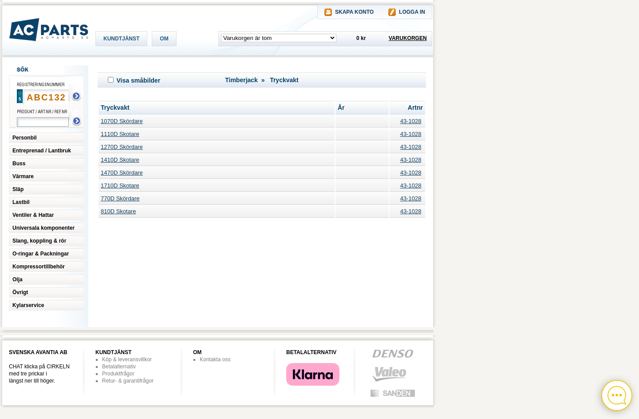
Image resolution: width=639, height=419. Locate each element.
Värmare (23, 176)
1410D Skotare (120, 159)
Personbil (24, 138)
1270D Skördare (122, 147)
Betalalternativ (119, 366)
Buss (18, 163)
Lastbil (21, 202)
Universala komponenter (43, 228)
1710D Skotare (120, 185)
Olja (17, 279)
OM (164, 39)
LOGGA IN (412, 12)
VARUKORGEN (408, 38)
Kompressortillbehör (38, 266)
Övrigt (20, 292)
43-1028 (411, 121)
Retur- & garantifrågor (128, 381)
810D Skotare (118, 211)
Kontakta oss (215, 359)
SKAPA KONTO (354, 12)
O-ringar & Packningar (40, 254)
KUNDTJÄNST (121, 39)
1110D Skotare (120, 134)
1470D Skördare (122, 172)
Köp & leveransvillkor (127, 359)
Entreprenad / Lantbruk (41, 151)
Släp (18, 189)
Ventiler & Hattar (33, 215)
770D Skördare (120, 198)
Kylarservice (28, 305)
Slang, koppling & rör (39, 241)
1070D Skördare (122, 121)
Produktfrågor (118, 374)
